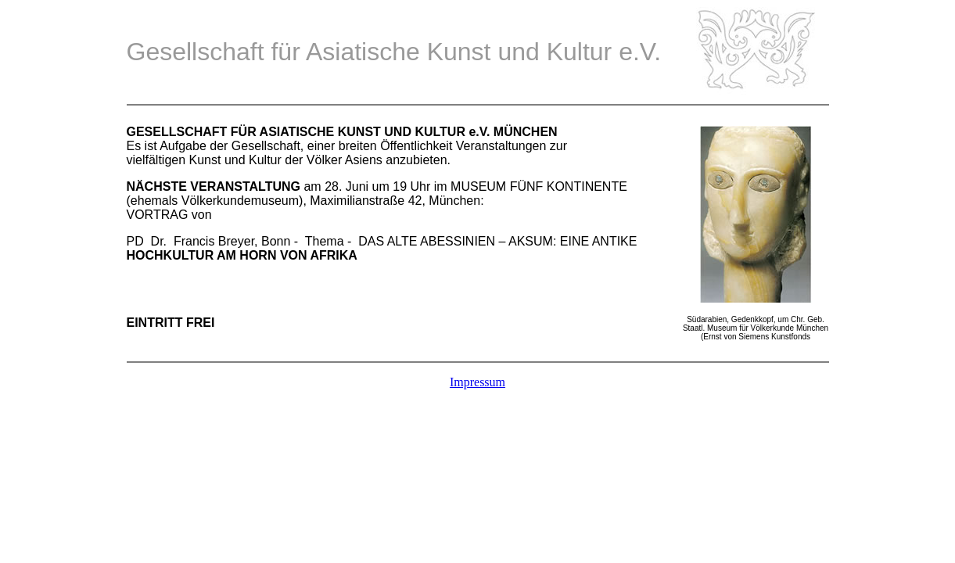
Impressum (477, 382)
